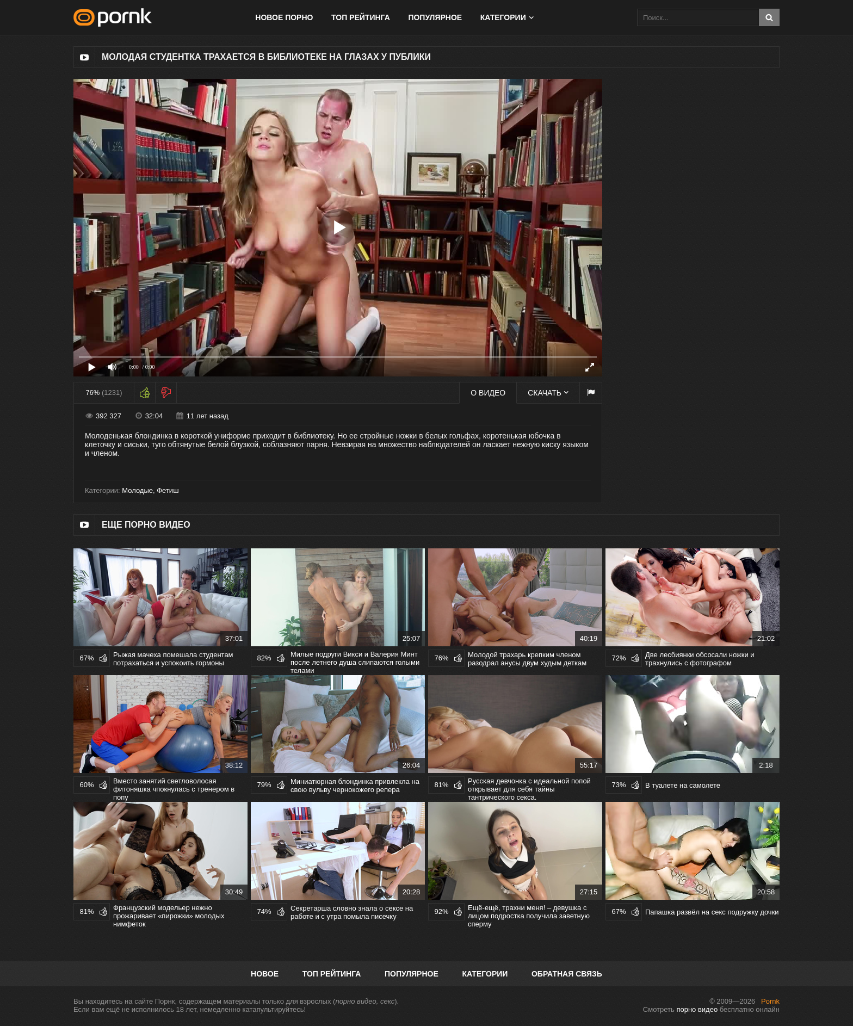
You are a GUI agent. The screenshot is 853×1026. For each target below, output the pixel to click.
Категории (503, 17)
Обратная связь (566, 973)
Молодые (137, 490)
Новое (265, 973)
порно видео (697, 1009)
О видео (488, 392)
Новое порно (284, 17)
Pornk (770, 1001)
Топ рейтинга (360, 17)
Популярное (435, 17)
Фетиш (167, 490)
